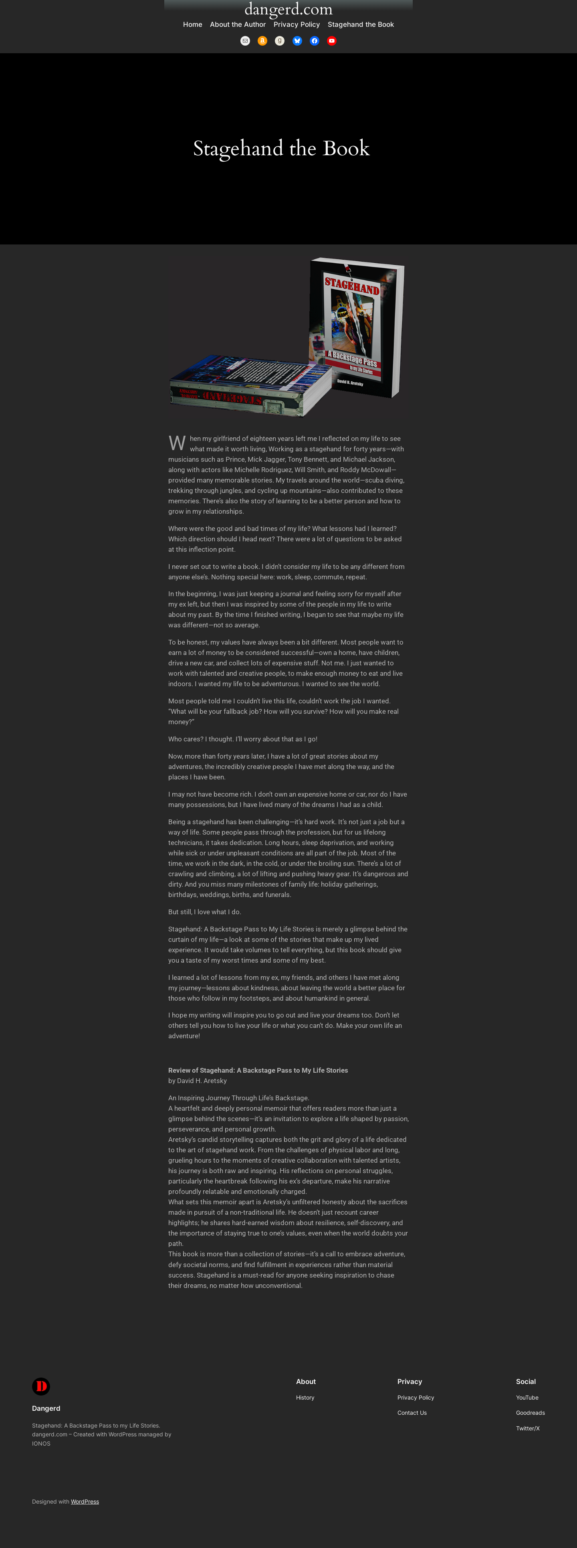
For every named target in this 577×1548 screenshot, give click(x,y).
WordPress (85, 1501)
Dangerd (46, 1408)
